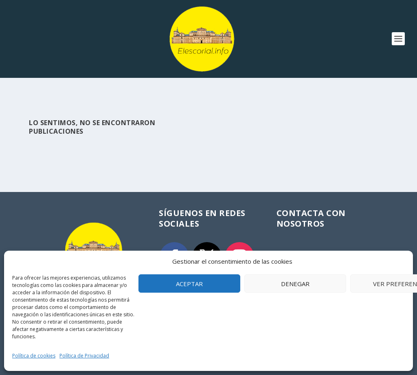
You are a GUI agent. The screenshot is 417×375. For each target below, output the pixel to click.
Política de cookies (33, 355)
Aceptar (189, 284)
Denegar (295, 284)
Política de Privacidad (84, 355)
